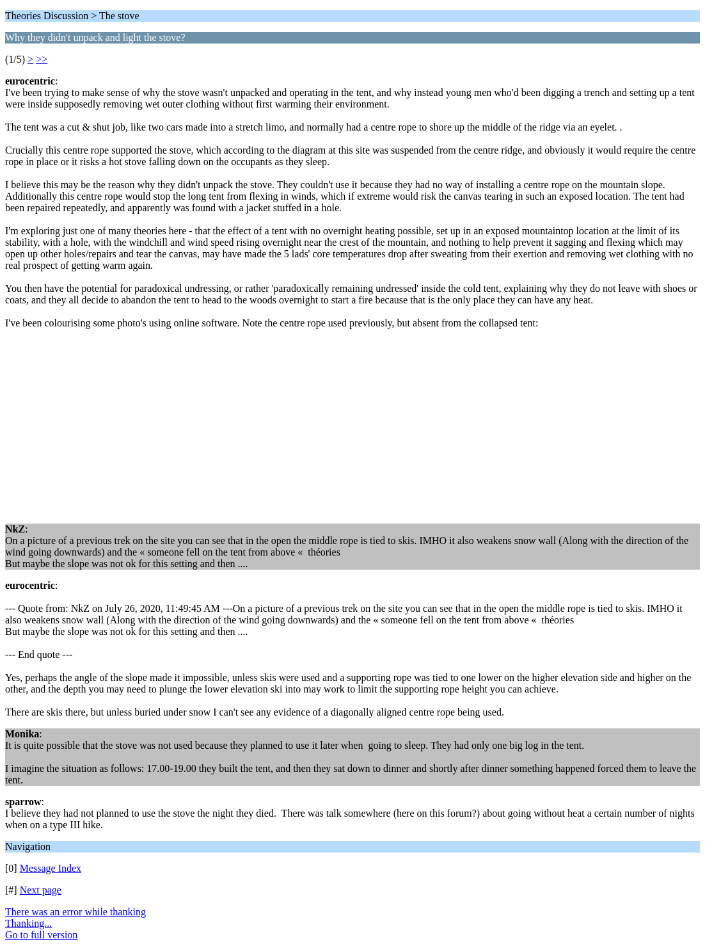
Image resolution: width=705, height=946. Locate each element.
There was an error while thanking (75, 911)
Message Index (50, 868)
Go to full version (41, 934)
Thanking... (28, 923)
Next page (40, 890)
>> (41, 59)
